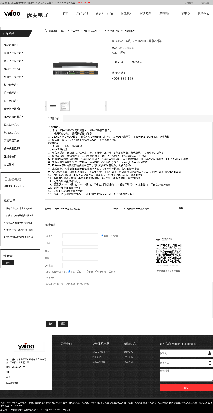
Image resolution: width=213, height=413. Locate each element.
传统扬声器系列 (12, 108)
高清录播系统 (11, 140)
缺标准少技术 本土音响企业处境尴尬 (23, 208)
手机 (72, 272)
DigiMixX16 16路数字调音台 (67, 208)
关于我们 (66, 343)
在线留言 (137, 62)
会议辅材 (9, 164)
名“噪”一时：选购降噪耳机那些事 (21, 229)
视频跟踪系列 (11, 132)
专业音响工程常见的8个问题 (19, 237)
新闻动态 (128, 352)
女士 (114, 236)
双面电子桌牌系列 (14, 76)
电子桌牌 (96, 357)
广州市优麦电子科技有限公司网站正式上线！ (27, 215)
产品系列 (82, 13)
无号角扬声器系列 (14, 116)
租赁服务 (126, 13)
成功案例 (165, 13)
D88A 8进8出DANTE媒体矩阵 (135, 208)
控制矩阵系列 (11, 124)
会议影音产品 (104, 13)
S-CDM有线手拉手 (101, 352)
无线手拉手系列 (12, 68)
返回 (181, 208)
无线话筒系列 (11, 44)
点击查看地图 (12, 382)
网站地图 (66, 409)
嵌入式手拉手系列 (14, 60)
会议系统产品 (100, 343)
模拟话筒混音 (98, 362)
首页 (65, 13)
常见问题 (128, 362)
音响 (8, 262)
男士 (106, 236)
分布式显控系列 (12, 148)
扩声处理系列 (11, 92)
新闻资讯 (189, 2)
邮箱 (91, 272)
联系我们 (203, 13)
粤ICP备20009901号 (50, 409)
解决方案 (145, 13)
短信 (112, 272)
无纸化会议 (10, 156)
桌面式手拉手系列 (14, 52)
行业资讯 (128, 357)
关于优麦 (205, 2)
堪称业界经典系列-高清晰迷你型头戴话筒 (25, 222)
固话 (82, 272)
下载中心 (184, 13)
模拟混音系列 (11, 84)
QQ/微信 (102, 272)
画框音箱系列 (11, 100)
